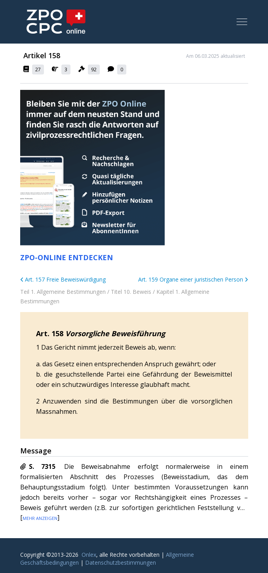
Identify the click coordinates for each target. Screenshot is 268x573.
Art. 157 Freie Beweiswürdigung (63, 279)
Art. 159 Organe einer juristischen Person (193, 279)
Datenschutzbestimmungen (120, 562)
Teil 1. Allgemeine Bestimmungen (63, 291)
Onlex (89, 554)
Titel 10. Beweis (131, 291)
